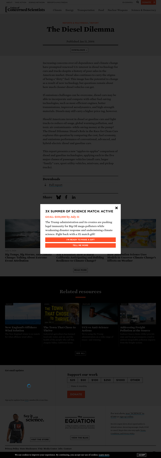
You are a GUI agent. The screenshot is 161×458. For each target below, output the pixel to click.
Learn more (104, 455)
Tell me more (80, 245)
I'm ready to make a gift (80, 240)
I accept (141, 455)
